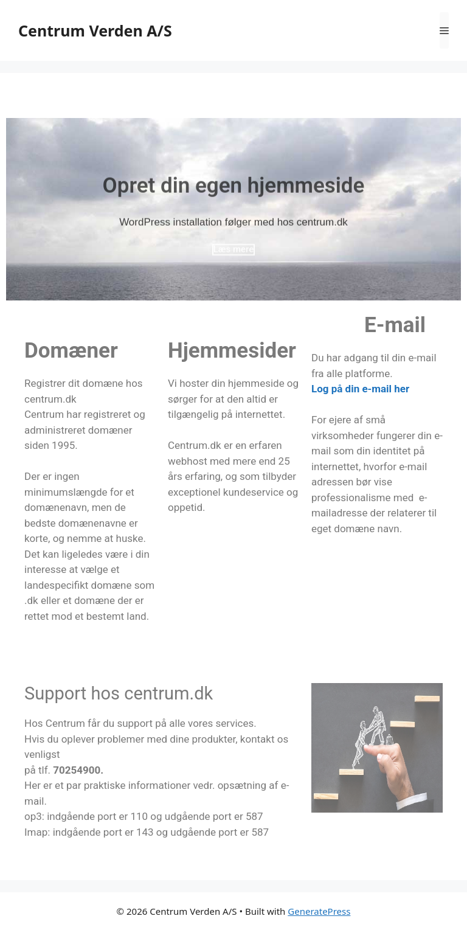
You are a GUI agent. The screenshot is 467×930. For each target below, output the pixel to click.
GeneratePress (319, 911)
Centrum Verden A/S (95, 30)
